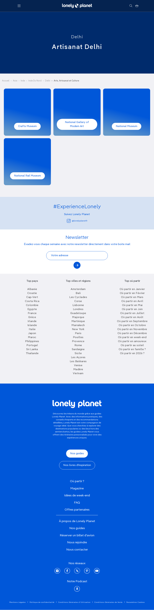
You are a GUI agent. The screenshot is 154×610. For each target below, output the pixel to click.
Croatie (32, 293)
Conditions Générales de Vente (108, 602)
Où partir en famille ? (132, 349)
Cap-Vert (32, 297)
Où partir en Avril (132, 301)
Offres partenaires (77, 509)
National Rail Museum (27, 175)
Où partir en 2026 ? (132, 353)
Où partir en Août (132, 317)
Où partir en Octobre (132, 325)
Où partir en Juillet (132, 313)
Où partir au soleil (132, 345)
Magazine (77, 488)
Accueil (5, 81)
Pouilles (78, 337)
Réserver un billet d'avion (77, 535)
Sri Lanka (32, 349)
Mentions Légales (17, 602)
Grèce (32, 317)
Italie (32, 329)
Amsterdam (78, 289)
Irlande (32, 321)
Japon (32, 333)
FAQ (77, 502)
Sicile (78, 353)
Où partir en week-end (132, 337)
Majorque (78, 317)
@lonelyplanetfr (77, 221)
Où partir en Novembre (132, 329)
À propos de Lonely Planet (77, 521)
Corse (78, 301)
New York (78, 329)
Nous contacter (77, 549)
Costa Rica (32, 301)
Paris (78, 333)
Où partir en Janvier (132, 289)
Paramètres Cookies (135, 602)
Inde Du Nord (35, 81)
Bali (78, 293)
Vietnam (78, 373)
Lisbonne (78, 305)
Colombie (32, 305)
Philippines (32, 341)
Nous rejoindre (77, 542)
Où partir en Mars (132, 297)
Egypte (32, 309)
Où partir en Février (132, 293)
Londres (78, 309)
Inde (23, 81)
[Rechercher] (130, 6)
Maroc (32, 337)
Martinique (78, 321)
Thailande (32, 353)
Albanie (32, 289)
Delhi (77, 37)
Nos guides (77, 453)
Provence (78, 341)
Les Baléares (78, 361)
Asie (15, 81)
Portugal (32, 345)
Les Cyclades (78, 297)
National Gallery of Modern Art (77, 124)
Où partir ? (77, 481)
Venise (78, 365)
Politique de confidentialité (42, 602)
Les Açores (78, 357)
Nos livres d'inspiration (77, 465)
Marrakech (78, 325)
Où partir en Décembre (132, 333)
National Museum (126, 126)
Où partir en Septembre (132, 321)
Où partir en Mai (132, 305)
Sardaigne (78, 349)
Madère (78, 369)
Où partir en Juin (132, 309)
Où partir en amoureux (132, 341)
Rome (78, 345)
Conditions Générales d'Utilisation (74, 602)
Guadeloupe (78, 313)
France (32, 313)
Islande (32, 325)
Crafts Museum (27, 126)
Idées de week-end (77, 495)
